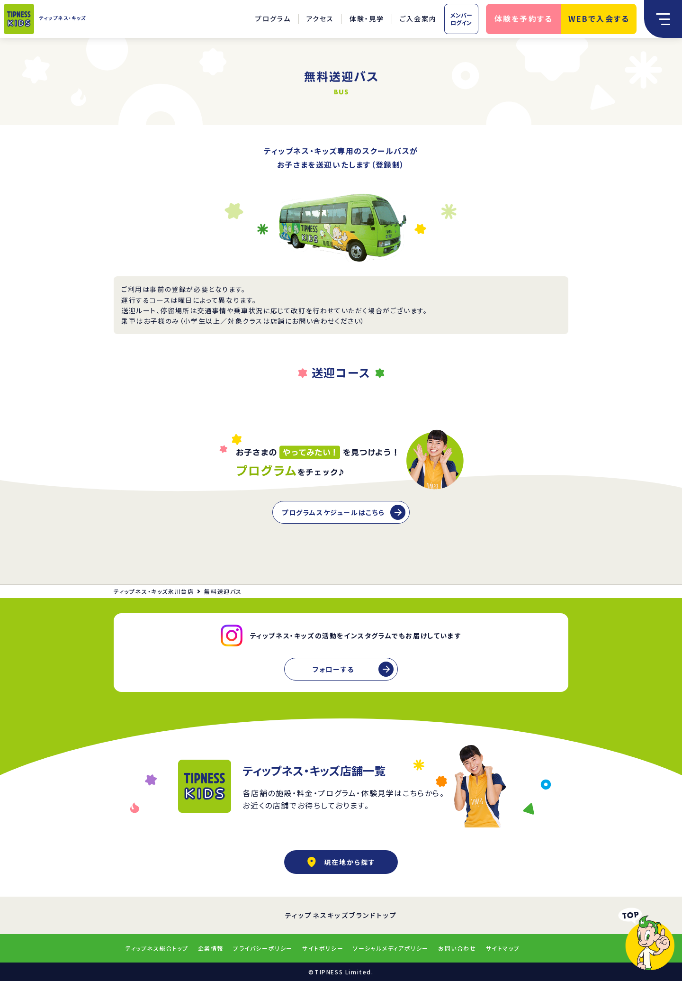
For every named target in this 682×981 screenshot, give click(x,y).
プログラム (273, 18)
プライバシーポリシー (263, 948)
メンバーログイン (461, 19)
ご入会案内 (418, 18)
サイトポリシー (322, 948)
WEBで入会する (599, 18)
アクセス (320, 18)
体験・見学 (367, 18)
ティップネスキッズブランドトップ (341, 915)
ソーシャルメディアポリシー (391, 948)
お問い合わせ (457, 948)
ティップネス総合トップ (157, 948)
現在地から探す (341, 862)
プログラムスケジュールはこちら (333, 512)
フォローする (333, 669)
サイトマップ (503, 948)
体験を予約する (523, 18)
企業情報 (211, 948)
